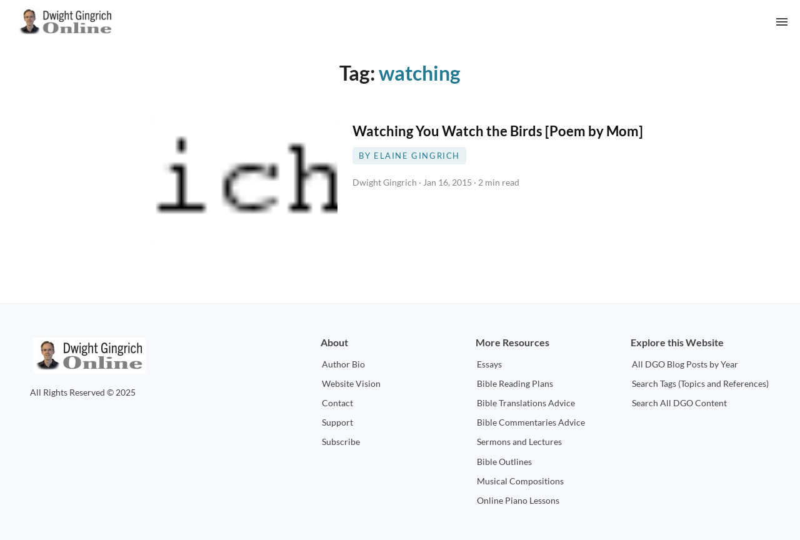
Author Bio (343, 364)
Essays (489, 364)
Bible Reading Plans (515, 383)
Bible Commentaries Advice (531, 422)
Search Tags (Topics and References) (700, 383)
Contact (337, 403)
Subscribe (341, 441)
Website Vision (351, 383)
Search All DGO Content (679, 403)
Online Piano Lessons (518, 500)
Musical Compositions (520, 481)
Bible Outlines (504, 461)
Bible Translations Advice (526, 403)
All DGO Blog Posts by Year (685, 364)
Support (337, 422)
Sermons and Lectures (519, 441)
